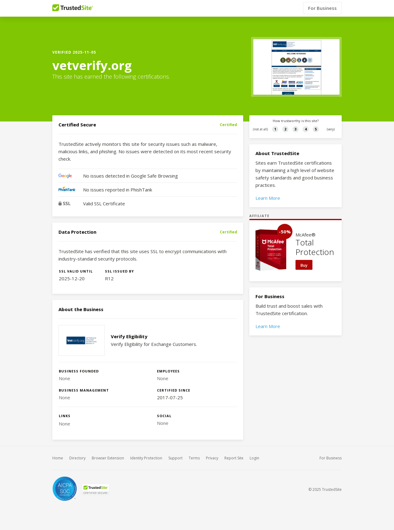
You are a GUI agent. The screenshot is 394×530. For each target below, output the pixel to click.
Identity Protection (146, 458)
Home (57, 458)
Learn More (267, 198)
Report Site (233, 458)
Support (175, 458)
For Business (322, 8)
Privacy (212, 458)
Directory (77, 458)
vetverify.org (92, 65)
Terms (194, 458)
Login (254, 458)
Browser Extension (108, 458)
